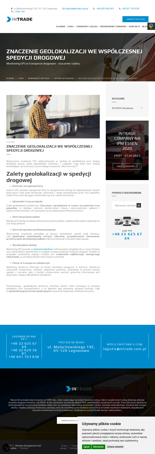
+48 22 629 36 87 (24, 351)
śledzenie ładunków (43, 249)
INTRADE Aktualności (122, 108)
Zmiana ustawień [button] (115, 447)
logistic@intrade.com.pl (77, 8)
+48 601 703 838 (130, 8)
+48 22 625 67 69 (24, 345)
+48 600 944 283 (105, 8)
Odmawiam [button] (98, 447)
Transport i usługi (87, 26)
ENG (18, 11)
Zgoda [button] (87, 447)
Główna (60, 26)
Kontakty (134, 26)
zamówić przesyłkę (135, 19)
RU (23, 11)
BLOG (145, 26)
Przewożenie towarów (113, 26)
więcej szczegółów (127, 166)
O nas (70, 26)
